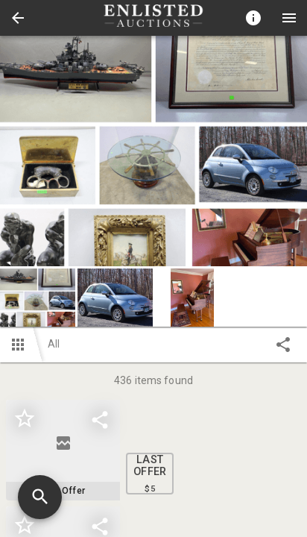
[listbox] (153, 151)
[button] (18, 18)
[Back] (18, 18)
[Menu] (289, 18)
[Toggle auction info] (253, 18)
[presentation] (153, 17)
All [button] (54, 344)
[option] (153, 151)
